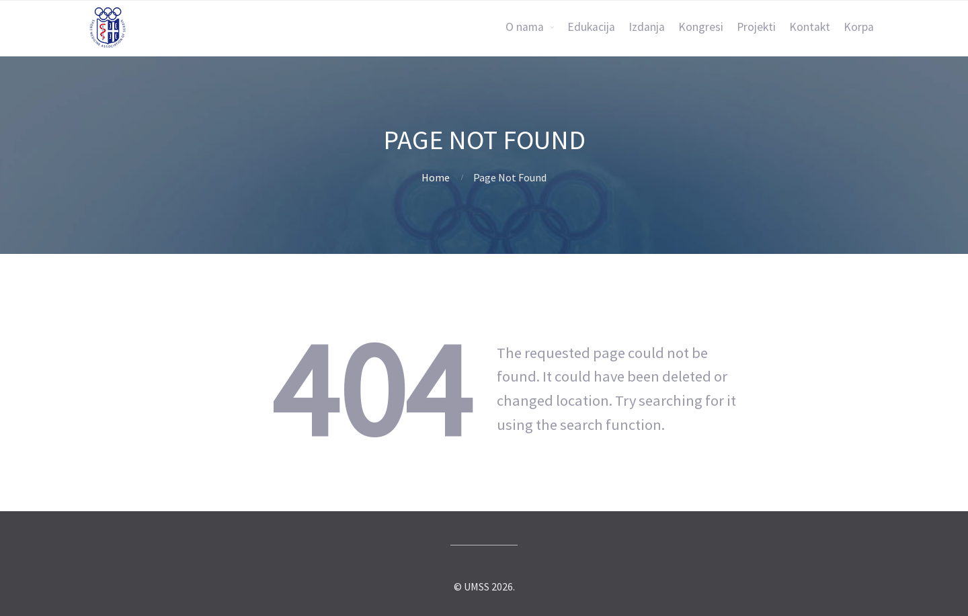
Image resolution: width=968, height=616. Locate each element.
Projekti (756, 26)
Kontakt (809, 26)
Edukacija (591, 26)
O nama (525, 26)
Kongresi (700, 26)
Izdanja (647, 26)
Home (435, 177)
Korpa (859, 26)
